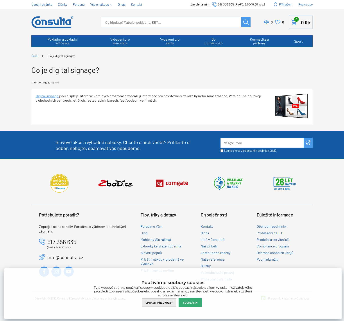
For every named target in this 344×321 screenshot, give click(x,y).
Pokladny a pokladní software (62, 41)
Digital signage (47, 96)
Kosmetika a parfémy (259, 41)
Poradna (79, 4)
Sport (298, 41)
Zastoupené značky (215, 253)
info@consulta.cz (65, 257)
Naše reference (213, 259)
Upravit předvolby (159, 302)
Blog (144, 233)
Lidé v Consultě (213, 239)
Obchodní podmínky (272, 226)
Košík (302, 21)
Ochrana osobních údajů (275, 253)
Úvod (34, 56)
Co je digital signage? (61, 56)
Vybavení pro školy (170, 41)
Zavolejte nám (200, 4)
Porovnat (272, 22)
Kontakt (136, 4)
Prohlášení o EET (270, 233)
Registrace (305, 4)
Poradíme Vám (151, 226)
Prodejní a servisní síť (273, 239)
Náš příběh (209, 246)
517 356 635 (226, 4)
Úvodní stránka (41, 4)
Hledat (246, 22)
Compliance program (273, 246)
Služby (206, 266)
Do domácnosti (213, 41)
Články (62, 4)
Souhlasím (190, 302)
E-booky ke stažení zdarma (161, 246)
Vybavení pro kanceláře (120, 41)
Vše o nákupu (99, 4)
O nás (121, 4)
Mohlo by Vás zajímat (156, 239)
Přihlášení (285, 4)
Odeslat (308, 143)
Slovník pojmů (151, 253)
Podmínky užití (267, 259)
